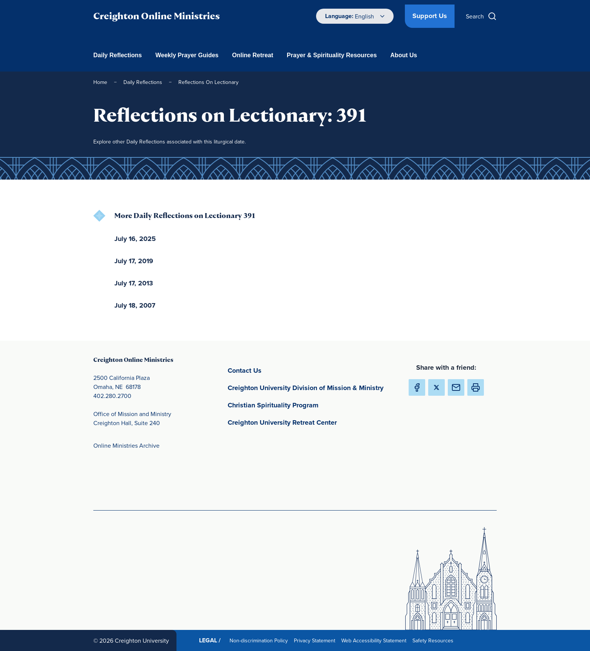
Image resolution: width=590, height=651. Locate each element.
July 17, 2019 (133, 261)
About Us (403, 55)
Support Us (429, 16)
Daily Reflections (117, 55)
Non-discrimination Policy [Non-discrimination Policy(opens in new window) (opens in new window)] (260, 640)
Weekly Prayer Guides (187, 55)
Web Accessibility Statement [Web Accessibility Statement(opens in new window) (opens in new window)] (375, 640)
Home (100, 82)
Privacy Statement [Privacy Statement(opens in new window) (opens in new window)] (316, 640)
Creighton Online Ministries (156, 16)
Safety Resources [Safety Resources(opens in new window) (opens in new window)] (434, 640)
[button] (475, 387)
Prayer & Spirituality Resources (332, 55)
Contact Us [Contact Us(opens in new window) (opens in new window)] (280, 369)
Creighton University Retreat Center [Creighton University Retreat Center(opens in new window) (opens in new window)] (312, 421)
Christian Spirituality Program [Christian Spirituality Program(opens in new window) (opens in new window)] (308, 404)
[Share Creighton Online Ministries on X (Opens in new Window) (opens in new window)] (436, 387)
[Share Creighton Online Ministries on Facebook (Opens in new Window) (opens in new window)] (417, 387)
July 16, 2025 (135, 239)
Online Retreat (252, 55)
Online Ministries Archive (126, 445)
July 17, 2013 (133, 283)
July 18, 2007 (134, 305)
